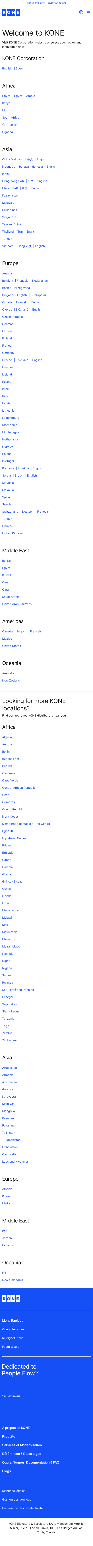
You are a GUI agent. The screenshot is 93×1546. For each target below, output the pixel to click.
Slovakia (8, 490)
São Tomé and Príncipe (18, 990)
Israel (5, 389)
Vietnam (7, 246)
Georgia (7, 1089)
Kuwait (6, 575)
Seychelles (9, 1004)
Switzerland (10, 511)
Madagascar (10, 910)
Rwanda (7, 982)
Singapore (9, 217)
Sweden (7, 504)
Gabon (6, 860)
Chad (5, 795)
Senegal (7, 997)
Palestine (8, 1125)
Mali (5, 925)
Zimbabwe (9, 1040)
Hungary (8, 367)
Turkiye (7, 239)
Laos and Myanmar (15, 1161)
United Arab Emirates (17, 604)
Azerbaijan (9, 1082)
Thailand (8, 231)
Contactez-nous (13, 1329)
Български (38, 295)
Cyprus (7, 309)
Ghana (6, 874)
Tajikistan (8, 1132)
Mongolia (8, 1111)
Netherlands (10, 439)
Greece (7, 360)
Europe (10, 263)
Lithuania (8, 410)
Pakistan (8, 1118)
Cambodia (9, 1154)
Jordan (7, 1238)
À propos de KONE (16, 1428)
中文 (30, 159)
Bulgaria (7, 295)
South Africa (10, 117)
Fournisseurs (10, 1346)
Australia (8, 673)
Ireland (6, 381)
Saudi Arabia (11, 597)
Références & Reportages (21, 1454)
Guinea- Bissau (12, 881)
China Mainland (12, 159)
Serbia (6, 475)
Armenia (7, 1075)
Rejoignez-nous (12, 1338)
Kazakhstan (10, 195)
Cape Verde (10, 780)
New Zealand (11, 680)
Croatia (7, 302)
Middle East (15, 550)
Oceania (11, 663)
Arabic (30, 96)
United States (11, 646)
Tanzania (8, 1018)
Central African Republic (19, 787)
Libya (6, 903)
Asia (7, 149)
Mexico (7, 638)
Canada (7, 631)
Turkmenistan (11, 1140)
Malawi (7, 917)
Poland (7, 454)
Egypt (6, 96)
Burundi (7, 766)
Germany (8, 353)
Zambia (7, 1033)
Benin (6, 751)
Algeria (7, 737)
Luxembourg (10, 418)
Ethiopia (7, 852)
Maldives (8, 1104)
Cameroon (9, 773)
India (5, 174)
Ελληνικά (22, 309)
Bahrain (7, 560)
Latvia (6, 403)
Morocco (8, 110)
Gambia (7, 867)
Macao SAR (10, 188)
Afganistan (9, 1067)
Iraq (4, 1231)
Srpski (19, 475)
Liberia (6, 896)
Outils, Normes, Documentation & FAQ (30, 1462)
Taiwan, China (11, 224)
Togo (5, 1026)
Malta (6, 1203)
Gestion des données (16, 1499)
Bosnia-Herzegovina (16, 288)
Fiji (4, 1272)
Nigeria (7, 968)
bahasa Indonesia (31, 166)
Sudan (6, 975)
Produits (8, 1436)
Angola (7, 744)
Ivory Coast (10, 816)
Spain (6, 497)
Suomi (20, 68)
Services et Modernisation (22, 1445)
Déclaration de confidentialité (22, 1508)
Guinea (7, 888)
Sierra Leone (10, 1011)
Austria (7, 273)
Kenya (6, 103)
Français (22, 280)
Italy (5, 396)
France (6, 345)
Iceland (7, 374)
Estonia (7, 331)
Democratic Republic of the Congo (26, 824)
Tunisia (12, 124)
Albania (7, 1189)
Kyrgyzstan (9, 1096)
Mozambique (11, 946)
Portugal (8, 461)
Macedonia (9, 425)
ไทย (20, 231)
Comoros (8, 802)
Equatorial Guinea (14, 838)
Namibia (7, 953)
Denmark (8, 324)
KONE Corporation (23, 58)
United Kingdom (13, 533)
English (7, 68)
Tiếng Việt (24, 246)
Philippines (9, 210)
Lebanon (8, 1245)
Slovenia (8, 482)
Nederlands (40, 280)
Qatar (6, 589)
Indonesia (8, 166)
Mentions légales (13, 1491)
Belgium (7, 280)
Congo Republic (13, 809)
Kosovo (7, 1196)
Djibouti (7, 831)
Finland (7, 338)
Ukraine (7, 526)
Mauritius (8, 939)
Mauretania (9, 932)
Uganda (7, 132)
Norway (7, 446)
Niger (6, 961)
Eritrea (6, 845)
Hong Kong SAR (13, 181)
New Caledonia (12, 1280)
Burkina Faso (11, 759)
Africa (9, 86)
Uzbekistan (10, 1147)
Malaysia (8, 202)
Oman (6, 582)
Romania (8, 468)
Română (23, 468)
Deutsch (27, 511)
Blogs (6, 1471)
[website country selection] (81, 12)
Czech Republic (13, 316)
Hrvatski (22, 302)
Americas (13, 621)
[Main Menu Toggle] (88, 12)
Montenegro (10, 432)
